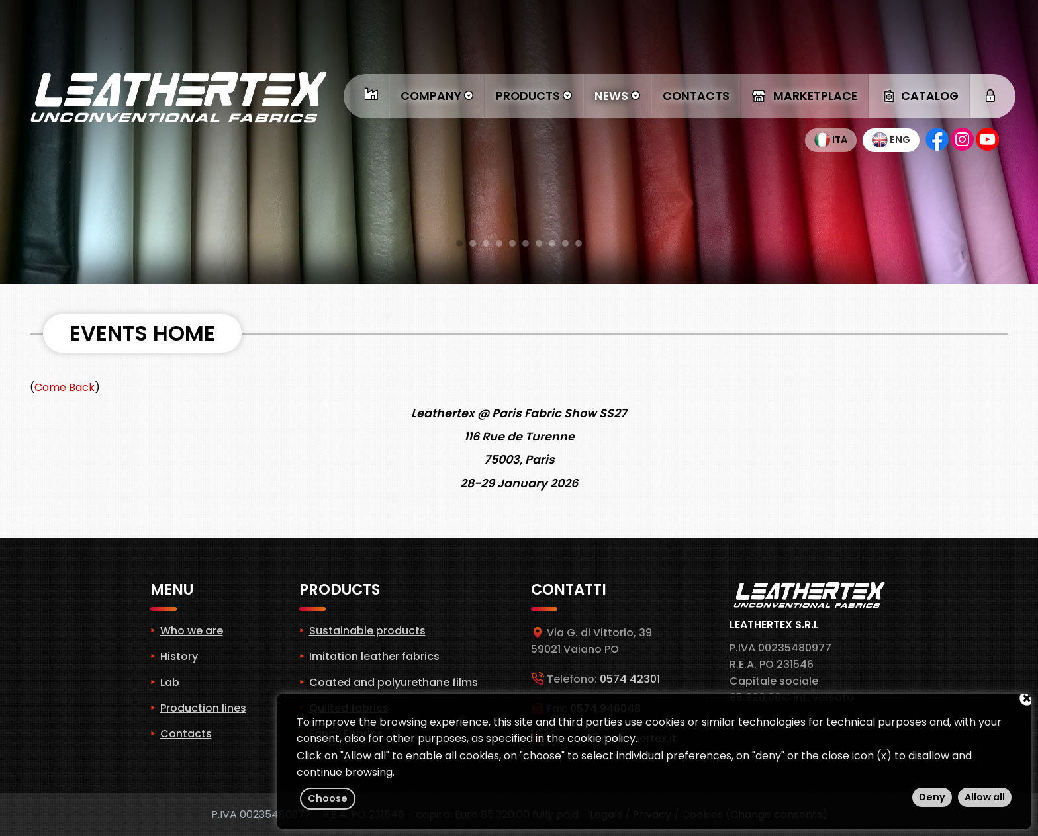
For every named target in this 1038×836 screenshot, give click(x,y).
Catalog (919, 96)
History (179, 656)
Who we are (191, 630)
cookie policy (601, 738)
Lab (169, 682)
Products (534, 96)
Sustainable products (367, 630)
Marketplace (804, 96)
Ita (830, 139)
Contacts (696, 96)
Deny (932, 797)
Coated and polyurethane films (393, 682)
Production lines (203, 708)
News (617, 96)
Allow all (985, 797)
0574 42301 (630, 679)
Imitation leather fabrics (374, 656)
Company (437, 96)
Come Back (64, 387)
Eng (891, 139)
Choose (328, 798)
